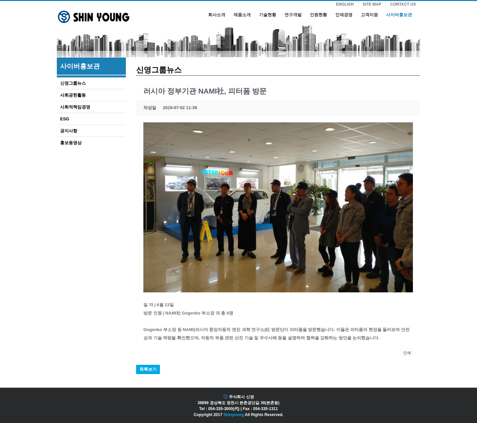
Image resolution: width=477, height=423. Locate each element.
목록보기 (148, 369)
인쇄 (407, 353)
